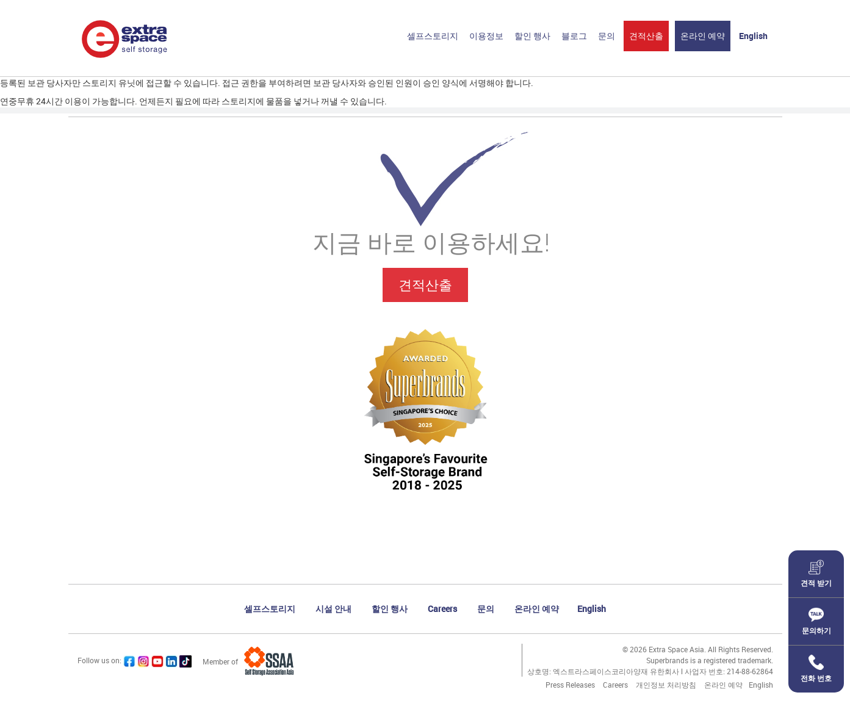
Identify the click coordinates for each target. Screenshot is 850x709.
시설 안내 (333, 608)
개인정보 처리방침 (666, 684)
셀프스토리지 (432, 35)
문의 (606, 35)
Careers (442, 608)
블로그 (574, 35)
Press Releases (570, 684)
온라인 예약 (702, 35)
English (753, 35)
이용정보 (486, 35)
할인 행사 (532, 35)
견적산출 (646, 35)
